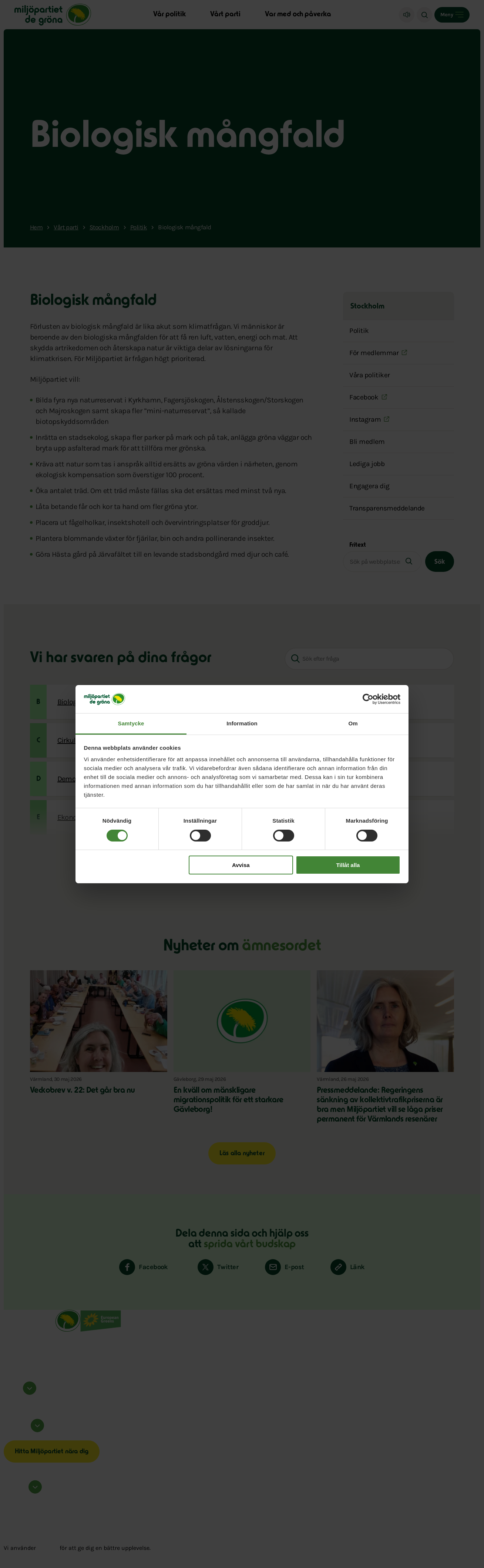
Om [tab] (352, 723)
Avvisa (241, 865)
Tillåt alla (348, 865)
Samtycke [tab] (131, 723)
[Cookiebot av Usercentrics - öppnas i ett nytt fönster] (368, 699)
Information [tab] (242, 723)
